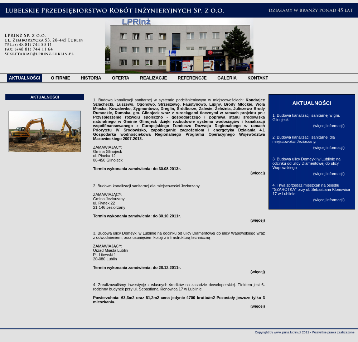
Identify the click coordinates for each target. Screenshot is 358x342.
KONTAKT (257, 78)
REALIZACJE (153, 78)
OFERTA (120, 78)
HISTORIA (91, 78)
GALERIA (227, 78)
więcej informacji (328, 126)
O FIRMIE (60, 78)
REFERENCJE (192, 78)
